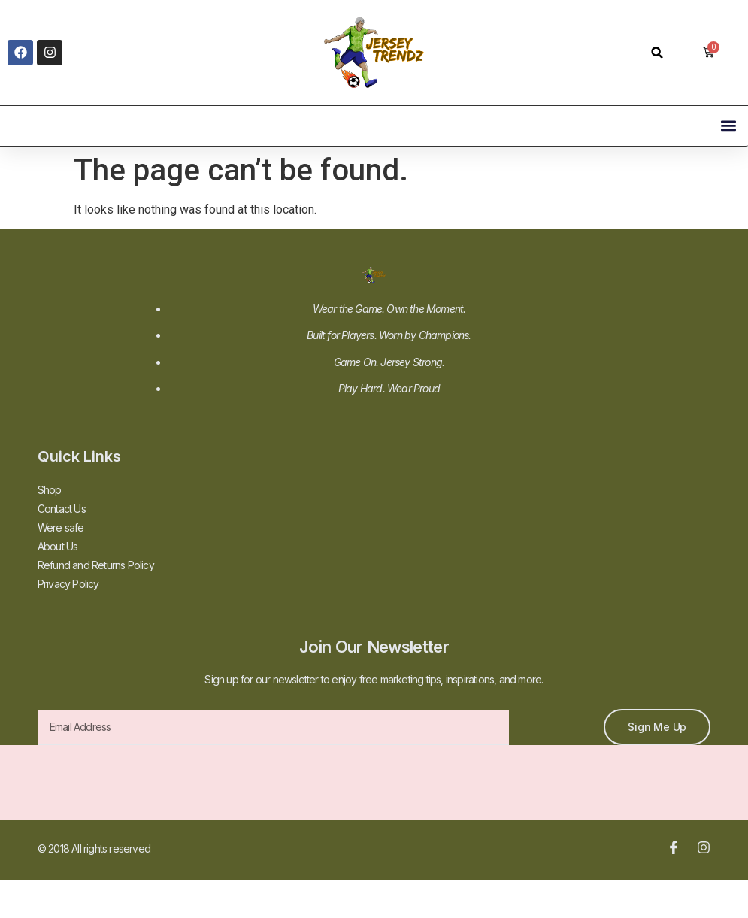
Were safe (61, 527)
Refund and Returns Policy (96, 565)
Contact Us (62, 508)
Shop (50, 489)
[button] (657, 52)
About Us (58, 546)
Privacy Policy (68, 583)
